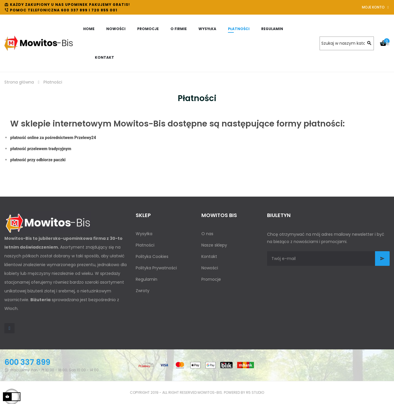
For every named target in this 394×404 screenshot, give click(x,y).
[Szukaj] (346, 43)
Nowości (209, 268)
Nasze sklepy (214, 245)
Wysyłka (144, 234)
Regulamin (146, 279)
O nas (207, 234)
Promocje (211, 279)
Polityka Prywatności (156, 268)
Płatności (145, 245)
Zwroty (142, 291)
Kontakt (209, 256)
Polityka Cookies (152, 256)
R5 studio (255, 392)
